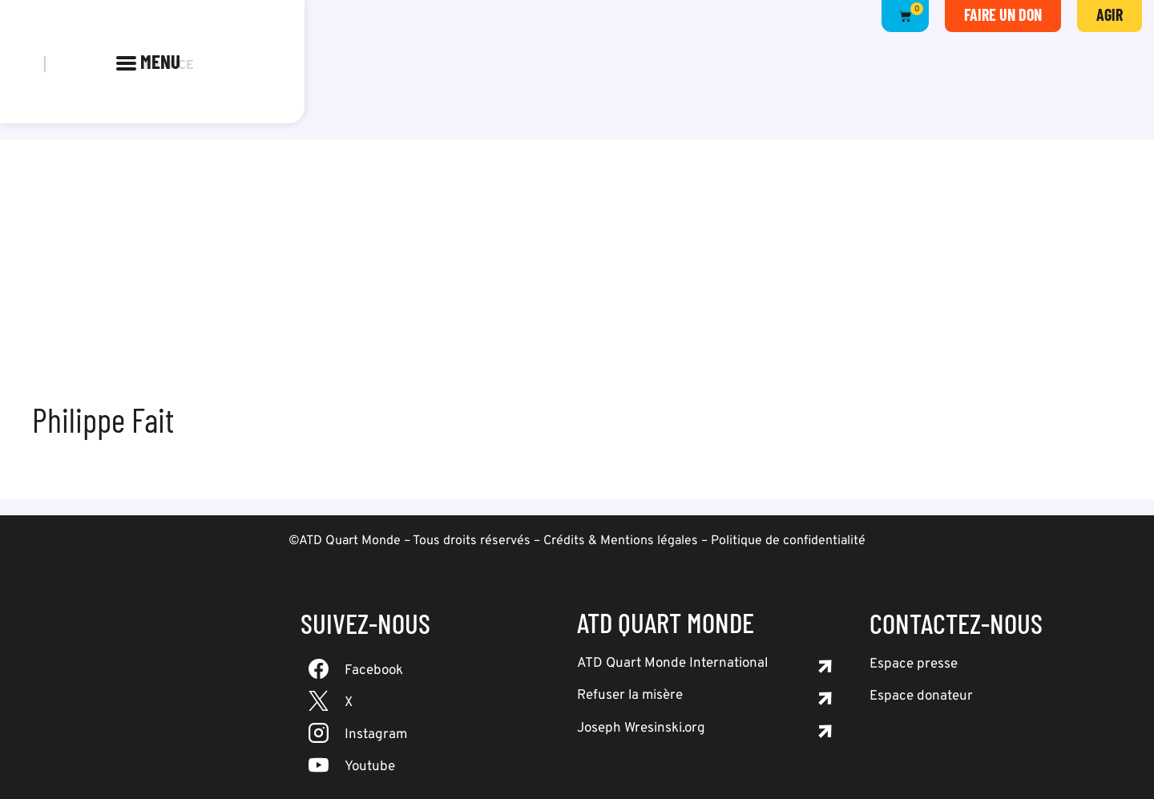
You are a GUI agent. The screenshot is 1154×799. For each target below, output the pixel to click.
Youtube (370, 767)
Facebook (374, 671)
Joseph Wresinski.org (641, 728)
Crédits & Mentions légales (620, 541)
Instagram (376, 735)
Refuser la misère (630, 695)
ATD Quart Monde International (672, 663)
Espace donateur (921, 696)
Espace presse (914, 664)
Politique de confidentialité (788, 541)
